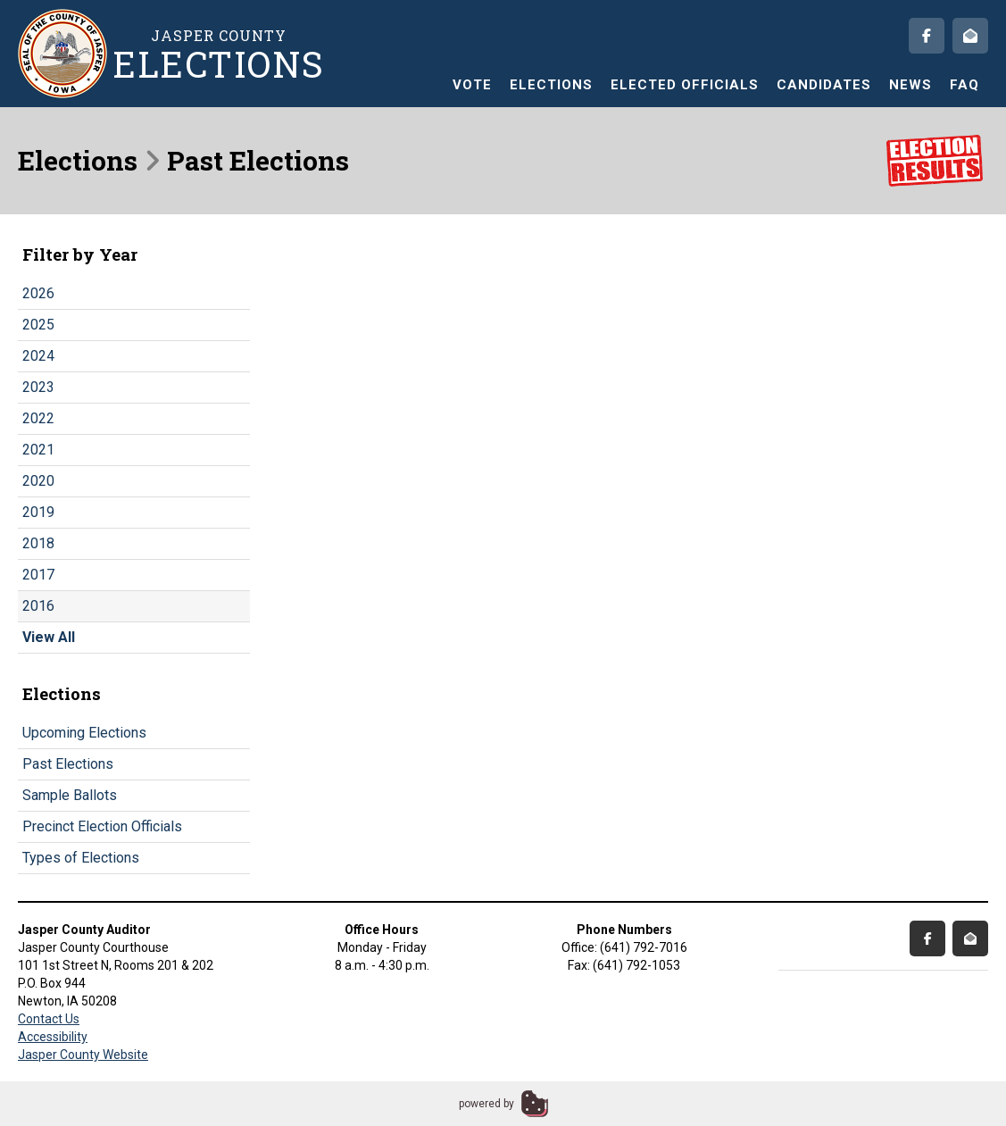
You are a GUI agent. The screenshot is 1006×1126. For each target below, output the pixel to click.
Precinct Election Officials (102, 826)
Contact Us (48, 1019)
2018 (38, 543)
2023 (38, 387)
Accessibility (52, 1037)
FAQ (964, 85)
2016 (38, 605)
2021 (38, 449)
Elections (551, 85)
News (910, 85)
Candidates (824, 85)
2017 (38, 574)
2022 (38, 418)
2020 (38, 480)
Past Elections (67, 763)
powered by (486, 1103)
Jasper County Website (83, 1054)
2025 (38, 324)
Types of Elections (80, 857)
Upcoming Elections (84, 732)
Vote (472, 85)
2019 (38, 512)
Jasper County (218, 54)
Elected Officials (685, 85)
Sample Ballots (69, 795)
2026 (38, 293)
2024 (38, 355)
